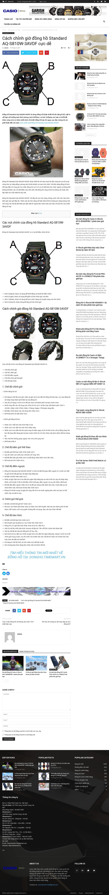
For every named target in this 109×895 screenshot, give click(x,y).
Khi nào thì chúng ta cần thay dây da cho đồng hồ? (56, 623)
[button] (104, 21)
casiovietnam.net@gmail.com (48, 885)
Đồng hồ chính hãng (43, 19)
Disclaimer (73, 893)
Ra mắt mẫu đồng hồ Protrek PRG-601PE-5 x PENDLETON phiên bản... (23, 785)
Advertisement (89, 893)
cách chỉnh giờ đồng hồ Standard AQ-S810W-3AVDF (39, 123)
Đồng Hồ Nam (80, 774)
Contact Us (99, 893)
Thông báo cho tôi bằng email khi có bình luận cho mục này (22, 731)
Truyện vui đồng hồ (12, 24)
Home (4, 30)
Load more (91, 135)
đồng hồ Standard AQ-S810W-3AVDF (13, 603)
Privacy (81, 893)
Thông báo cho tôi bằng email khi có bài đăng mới (19, 735)
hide (40, 213)
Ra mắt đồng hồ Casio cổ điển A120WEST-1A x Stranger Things (90, 356)
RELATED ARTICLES (10, 651)
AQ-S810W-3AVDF (14, 600)
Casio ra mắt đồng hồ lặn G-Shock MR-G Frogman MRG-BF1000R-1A (90, 382)
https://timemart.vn (15, 845)
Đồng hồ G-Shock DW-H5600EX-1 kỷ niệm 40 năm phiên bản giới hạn (91, 303)
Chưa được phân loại (82, 783)
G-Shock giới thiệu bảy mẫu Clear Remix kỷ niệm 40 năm (90, 248)
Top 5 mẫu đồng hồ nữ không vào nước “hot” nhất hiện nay (18, 623)
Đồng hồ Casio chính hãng (98, 194)
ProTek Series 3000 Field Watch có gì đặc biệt (91, 461)
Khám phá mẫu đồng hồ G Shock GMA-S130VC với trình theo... (99, 161)
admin (6, 48)
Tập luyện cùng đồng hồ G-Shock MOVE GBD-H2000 (90, 411)
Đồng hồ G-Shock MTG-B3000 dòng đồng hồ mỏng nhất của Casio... (82, 180)
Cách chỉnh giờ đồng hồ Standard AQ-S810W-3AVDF (36, 600)
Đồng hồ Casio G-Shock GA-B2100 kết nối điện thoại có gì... (98, 180)
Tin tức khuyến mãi (24, 19)
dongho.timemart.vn (47, 557)
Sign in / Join (42, 1)
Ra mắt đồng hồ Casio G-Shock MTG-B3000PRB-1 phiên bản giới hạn (12, 674)
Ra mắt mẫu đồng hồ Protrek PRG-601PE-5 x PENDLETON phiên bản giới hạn (58, 674)
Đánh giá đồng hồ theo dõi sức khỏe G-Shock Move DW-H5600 (91, 437)
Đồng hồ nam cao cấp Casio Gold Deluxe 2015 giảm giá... (81, 200)
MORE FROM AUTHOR (26, 651)
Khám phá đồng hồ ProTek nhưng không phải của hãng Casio (90, 330)
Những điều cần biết (76, 19)
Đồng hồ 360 (60, 19)
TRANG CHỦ (8, 19)
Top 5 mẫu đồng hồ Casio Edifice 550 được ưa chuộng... (99, 200)
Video (77, 790)
